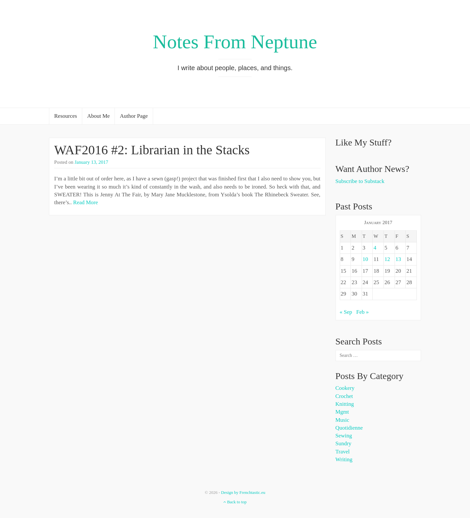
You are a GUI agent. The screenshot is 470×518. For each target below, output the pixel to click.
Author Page (134, 116)
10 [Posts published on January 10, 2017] (365, 259)
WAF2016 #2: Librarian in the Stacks (152, 150)
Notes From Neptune (235, 42)
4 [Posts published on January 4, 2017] (374, 248)
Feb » (362, 312)
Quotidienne (349, 428)
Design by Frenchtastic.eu (243, 492)
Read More (85, 202)
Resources (65, 116)
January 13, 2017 (91, 162)
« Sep (346, 312)
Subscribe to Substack (360, 181)
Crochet (344, 396)
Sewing (344, 436)
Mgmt (342, 412)
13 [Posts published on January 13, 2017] (398, 259)
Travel (343, 452)
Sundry (344, 443)
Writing (344, 459)
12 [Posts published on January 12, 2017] (387, 259)
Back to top (234, 501)
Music (343, 420)
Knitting (345, 404)
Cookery (345, 388)
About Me (98, 116)
